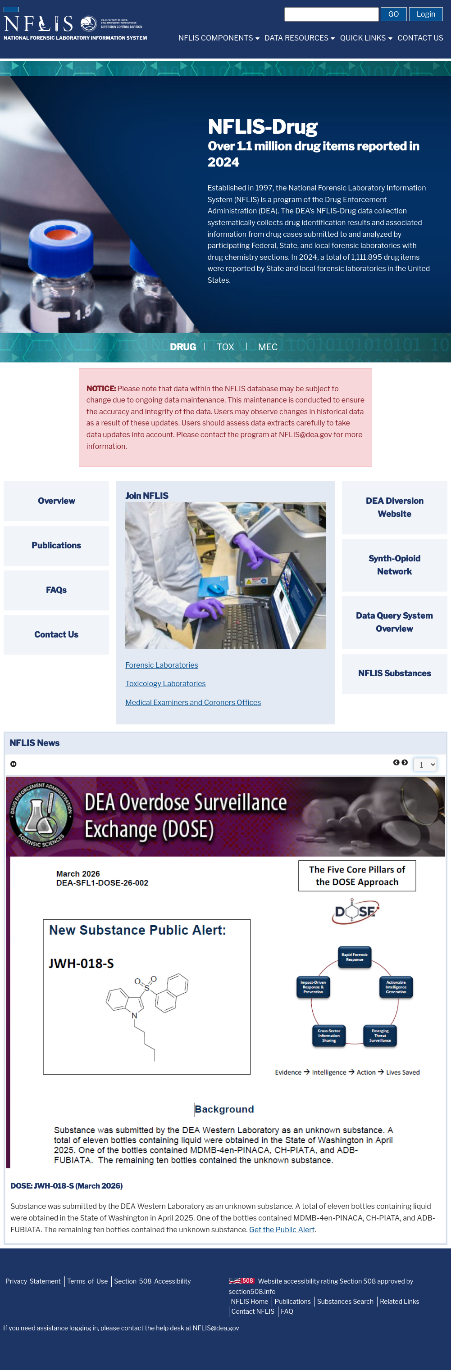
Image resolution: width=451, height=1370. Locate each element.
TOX (226, 347)
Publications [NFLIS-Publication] (292, 1301)
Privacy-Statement (33, 1281)
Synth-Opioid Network (394, 565)
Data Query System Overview (394, 622)
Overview (56, 501)
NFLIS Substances (394, 673)
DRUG (183, 347)
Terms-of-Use (87, 1281)
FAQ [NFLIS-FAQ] (287, 1311)
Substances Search (345, 1301)
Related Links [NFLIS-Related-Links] (399, 1301)
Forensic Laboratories (161, 665)
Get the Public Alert (282, 1229)
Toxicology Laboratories (165, 683)
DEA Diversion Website (395, 507)
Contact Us (56, 634)
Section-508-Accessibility (152, 1281)
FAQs (56, 590)
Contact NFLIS (253, 1311)
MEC (268, 347)
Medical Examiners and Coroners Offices (193, 702)
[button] (11, 9)
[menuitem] (219, 38)
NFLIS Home (250, 1301)
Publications (56, 545)
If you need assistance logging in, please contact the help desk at (121, 1328)
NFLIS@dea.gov (216, 1328)
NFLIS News (34, 743)
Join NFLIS (147, 496)
